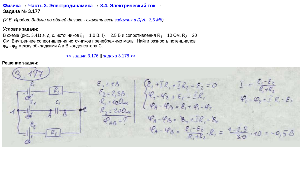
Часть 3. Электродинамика (60, 5)
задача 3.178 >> (119, 56)
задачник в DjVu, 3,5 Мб (138, 20)
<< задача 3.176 (82, 56)
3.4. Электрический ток (127, 5)
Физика (12, 5)
